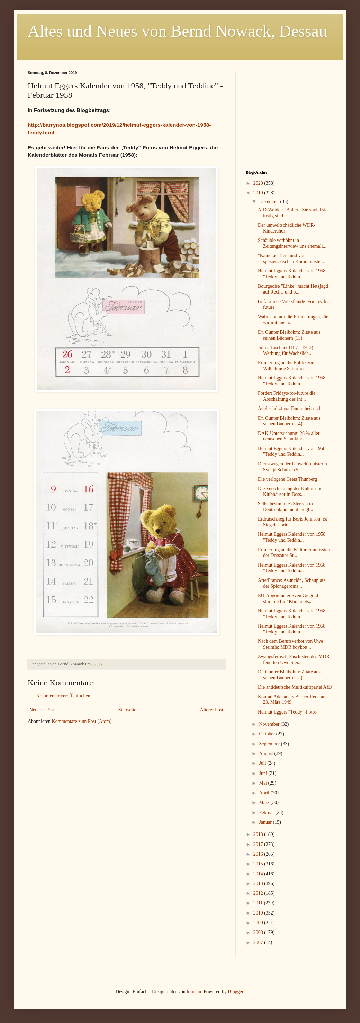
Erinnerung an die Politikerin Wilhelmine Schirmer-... (286, 365)
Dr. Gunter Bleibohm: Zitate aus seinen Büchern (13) (289, 674)
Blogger (235, 991)
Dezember (269, 201)
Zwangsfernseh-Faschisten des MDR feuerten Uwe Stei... (294, 659)
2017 (258, 844)
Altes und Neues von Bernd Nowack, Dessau (177, 31)
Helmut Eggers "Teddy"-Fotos (287, 712)
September (270, 743)
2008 (258, 932)
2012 (258, 893)
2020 (258, 183)
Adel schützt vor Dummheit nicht (290, 408)
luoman (194, 991)
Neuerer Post (42, 709)
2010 (258, 913)
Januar (266, 822)
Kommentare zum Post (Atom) (82, 721)
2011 (258, 903)
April (264, 792)
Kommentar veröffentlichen (63, 695)
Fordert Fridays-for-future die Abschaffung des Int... (286, 396)
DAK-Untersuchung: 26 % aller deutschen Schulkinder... (289, 436)
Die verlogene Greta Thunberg (287, 479)
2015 (258, 863)
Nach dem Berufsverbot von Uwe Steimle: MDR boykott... (290, 644)
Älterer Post (211, 709)
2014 (258, 873)
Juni (263, 773)
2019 (258, 192)
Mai (263, 783)
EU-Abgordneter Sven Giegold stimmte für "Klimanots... (288, 598)
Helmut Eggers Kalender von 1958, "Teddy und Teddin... (292, 273)
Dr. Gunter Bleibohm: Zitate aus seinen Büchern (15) (289, 335)
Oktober (267, 733)
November (270, 724)
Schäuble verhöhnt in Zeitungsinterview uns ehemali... (292, 243)
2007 (258, 942)
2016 (258, 854)
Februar (267, 812)
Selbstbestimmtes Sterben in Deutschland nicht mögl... (285, 506)
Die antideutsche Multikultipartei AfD (295, 687)
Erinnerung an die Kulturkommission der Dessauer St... (294, 552)
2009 (258, 922)
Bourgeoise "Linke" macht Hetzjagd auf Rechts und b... (293, 289)
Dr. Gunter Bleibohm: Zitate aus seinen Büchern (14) (289, 421)
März (264, 802)
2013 (258, 883)
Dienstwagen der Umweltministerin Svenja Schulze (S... (292, 466)
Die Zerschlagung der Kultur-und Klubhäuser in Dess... (290, 491)
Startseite (127, 709)
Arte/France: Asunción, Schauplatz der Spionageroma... (292, 583)
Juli (263, 763)
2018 (258, 834)
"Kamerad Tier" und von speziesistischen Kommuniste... (291, 258)
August (266, 753)
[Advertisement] (289, 114)
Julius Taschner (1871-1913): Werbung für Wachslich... (286, 350)
